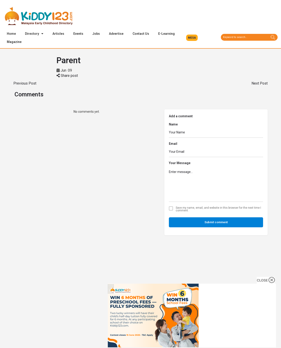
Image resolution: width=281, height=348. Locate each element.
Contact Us (141, 33)
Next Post (259, 84)
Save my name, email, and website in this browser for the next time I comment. (218, 209)
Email (173, 144)
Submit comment (216, 222)
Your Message (179, 163)
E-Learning (166, 33)
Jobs (96, 33)
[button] (192, 38)
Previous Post (24, 84)
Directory (34, 34)
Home (11, 33)
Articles (58, 33)
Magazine (14, 42)
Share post (67, 76)
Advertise (116, 33)
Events (78, 33)
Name (173, 125)
